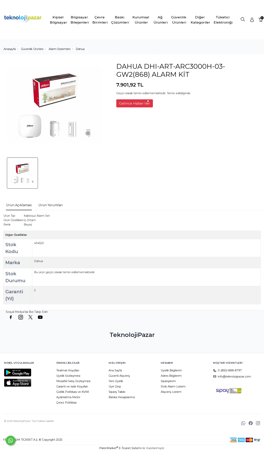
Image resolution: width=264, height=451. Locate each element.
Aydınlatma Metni (68, 397)
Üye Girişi (115, 386)
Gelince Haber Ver (134, 103)
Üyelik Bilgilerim (171, 370)
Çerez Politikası (66, 402)
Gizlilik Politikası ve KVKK (72, 392)
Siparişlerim (168, 381)
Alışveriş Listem (171, 392)
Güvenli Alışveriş (119, 375)
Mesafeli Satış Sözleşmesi (73, 381)
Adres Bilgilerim (171, 375)
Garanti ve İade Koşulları (72, 386)
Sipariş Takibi (117, 392)
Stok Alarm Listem (173, 386)
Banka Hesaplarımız (122, 397)
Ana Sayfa (115, 370)
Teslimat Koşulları (67, 370)
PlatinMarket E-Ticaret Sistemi (120, 448)
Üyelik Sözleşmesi (68, 375)
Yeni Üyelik (116, 381)
